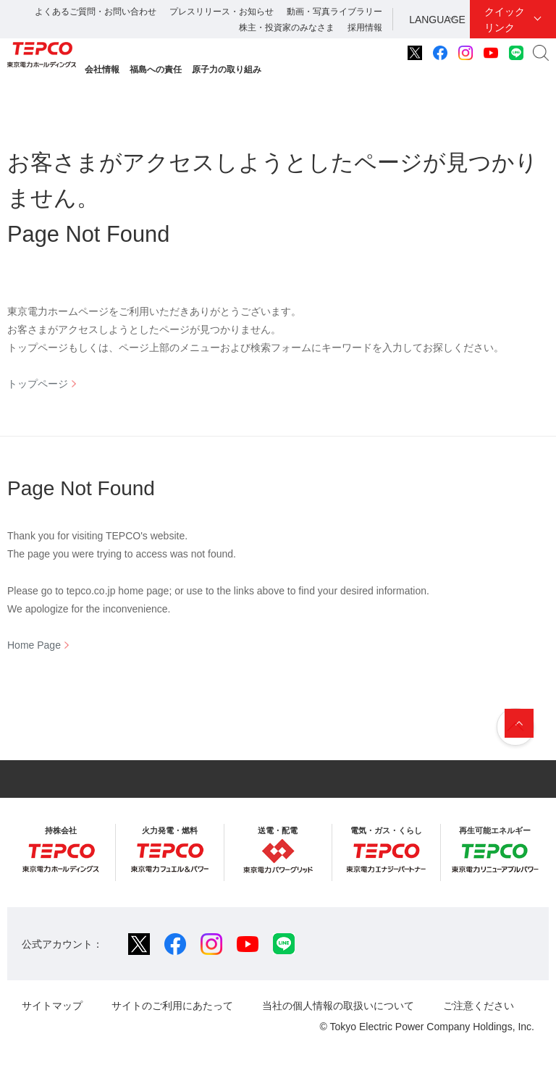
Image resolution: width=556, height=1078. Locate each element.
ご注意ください (478, 1005)
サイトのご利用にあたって (172, 1005)
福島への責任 (156, 69)
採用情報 (365, 27)
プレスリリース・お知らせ (221, 12)
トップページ (37, 383)
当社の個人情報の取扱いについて (338, 1005)
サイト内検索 (541, 53)
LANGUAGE (437, 19)
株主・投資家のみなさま (286, 27)
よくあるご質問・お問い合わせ (95, 12)
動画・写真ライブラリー (334, 12)
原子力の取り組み (226, 69)
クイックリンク (504, 19)
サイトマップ (52, 1005)
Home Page (34, 645)
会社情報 (102, 69)
